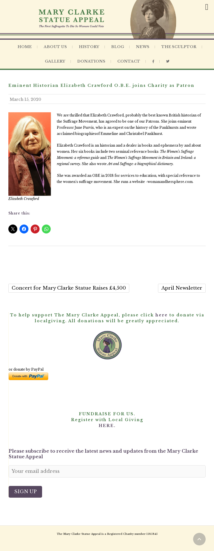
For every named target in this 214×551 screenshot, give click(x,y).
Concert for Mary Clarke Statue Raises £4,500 (69, 288)
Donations (91, 61)
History (89, 46)
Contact (128, 61)
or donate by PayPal (26, 369)
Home (25, 46)
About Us (55, 46)
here (161, 315)
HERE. (107, 425)
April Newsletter (181, 288)
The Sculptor (178, 46)
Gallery (55, 61)
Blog (117, 46)
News (142, 46)
